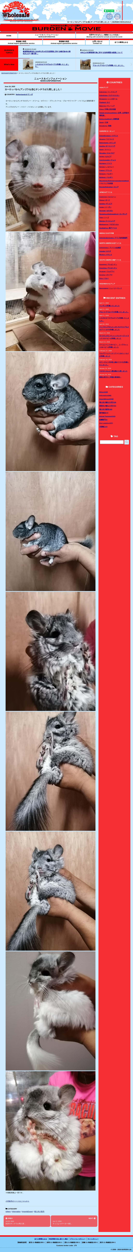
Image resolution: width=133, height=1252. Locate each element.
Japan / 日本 (103, 122)
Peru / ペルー (104, 278)
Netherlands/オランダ (24, 94)
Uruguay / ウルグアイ (107, 271)
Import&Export (27, 1211)
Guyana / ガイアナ (105, 275)
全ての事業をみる (40, 1239)
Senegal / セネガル (106, 210)
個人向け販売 (39, 1211)
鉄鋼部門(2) (103, 419)
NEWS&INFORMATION (8, 73)
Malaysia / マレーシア (107, 106)
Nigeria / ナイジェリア (107, 221)
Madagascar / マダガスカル (109, 224)
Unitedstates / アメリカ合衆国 (110, 248)
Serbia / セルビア (105, 156)
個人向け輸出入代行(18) (107, 402)
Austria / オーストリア (107, 146)
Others (8, 1211)
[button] (131, 51)
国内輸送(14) (103, 413)
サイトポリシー (93, 1239)
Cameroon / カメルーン (107, 197)
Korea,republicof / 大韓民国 (109, 119)
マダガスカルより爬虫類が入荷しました (113, 371)
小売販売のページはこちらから (17, 1201)
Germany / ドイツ (105, 163)
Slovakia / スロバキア (107, 153)
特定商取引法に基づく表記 (58, 1239)
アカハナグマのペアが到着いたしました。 (109, 65)
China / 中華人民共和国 (107, 109)
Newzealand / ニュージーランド (110, 288)
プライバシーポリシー (77, 1239)
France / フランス (105, 170)
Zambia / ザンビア (105, 203)
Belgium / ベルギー (106, 174)
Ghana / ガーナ (104, 200)
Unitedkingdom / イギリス (108, 136)
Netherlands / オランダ (107, 143)
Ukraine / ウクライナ (106, 139)
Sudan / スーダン (105, 207)
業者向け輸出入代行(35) (107, 406)
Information (16, 1211)
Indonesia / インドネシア (108, 92)
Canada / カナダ (105, 251)
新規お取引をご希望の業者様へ (110, 377)
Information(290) (105, 395)
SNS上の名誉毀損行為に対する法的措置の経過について (101, 52)
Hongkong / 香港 (105, 126)
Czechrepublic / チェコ (107, 160)
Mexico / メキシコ (105, 254)
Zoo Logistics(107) (106, 423)
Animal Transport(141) (107, 416)
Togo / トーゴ (104, 217)
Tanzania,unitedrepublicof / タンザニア (113, 214)
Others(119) (103, 392)
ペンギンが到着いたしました (109, 306)
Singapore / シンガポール (108, 99)
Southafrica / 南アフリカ (108, 228)
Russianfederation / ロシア (109, 187)
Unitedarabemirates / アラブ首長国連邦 (113, 238)
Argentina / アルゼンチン (108, 264)
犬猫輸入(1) (103, 426)
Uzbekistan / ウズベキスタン (109, 95)
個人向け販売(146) (105, 409)
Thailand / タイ (104, 102)
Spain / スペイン (105, 149)
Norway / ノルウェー (106, 167)
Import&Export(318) (106, 399)
